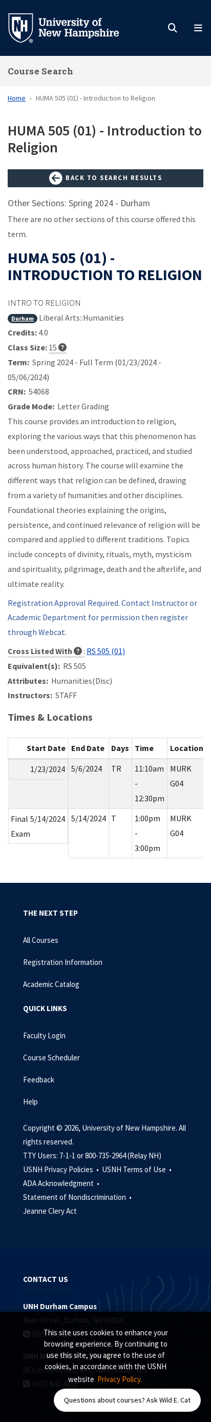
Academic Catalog (51, 984)
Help (30, 1102)
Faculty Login (44, 1035)
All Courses (40, 940)
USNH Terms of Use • (137, 1169)
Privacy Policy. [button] (119, 1379)
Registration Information (62, 962)
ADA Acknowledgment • (62, 1183)
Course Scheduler (51, 1057)
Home (17, 98)
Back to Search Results (105, 178)
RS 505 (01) (106, 651)
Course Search (40, 71)
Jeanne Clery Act (50, 1211)
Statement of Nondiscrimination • (78, 1197)
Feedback (38, 1079)
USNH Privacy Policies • (61, 1169)
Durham (22, 318)
